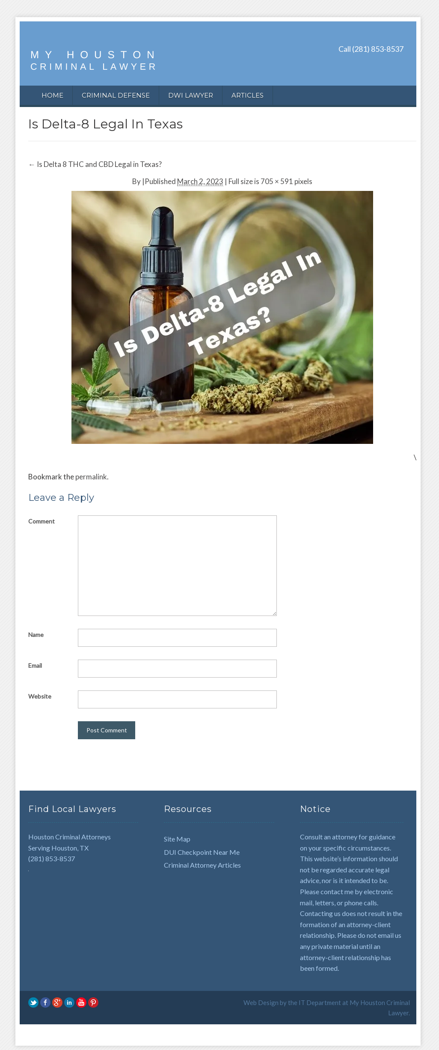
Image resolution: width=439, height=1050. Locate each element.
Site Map (177, 839)
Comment (41, 521)
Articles (247, 95)
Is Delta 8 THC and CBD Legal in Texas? (95, 164)
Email (35, 665)
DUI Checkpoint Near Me (202, 852)
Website (39, 696)
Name (36, 634)
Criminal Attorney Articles (202, 865)
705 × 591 (277, 181)
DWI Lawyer (190, 95)
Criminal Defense (116, 95)
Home (52, 95)
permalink (91, 476)
